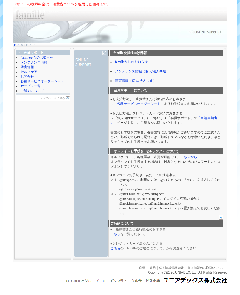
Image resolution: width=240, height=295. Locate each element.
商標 (142, 267)
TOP (16, 44)
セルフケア (29, 72)
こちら (115, 234)
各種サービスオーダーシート (42, 81)
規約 (153, 267)
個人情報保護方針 (171, 267)
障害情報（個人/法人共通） (135, 81)
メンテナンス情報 (34, 62)
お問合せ (27, 76)
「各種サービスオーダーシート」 (139, 104)
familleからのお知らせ (37, 58)
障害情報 (27, 67)
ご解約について (32, 91)
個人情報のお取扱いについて (207, 267)
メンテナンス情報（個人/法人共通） (142, 71)
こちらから (188, 157)
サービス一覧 (31, 86)
